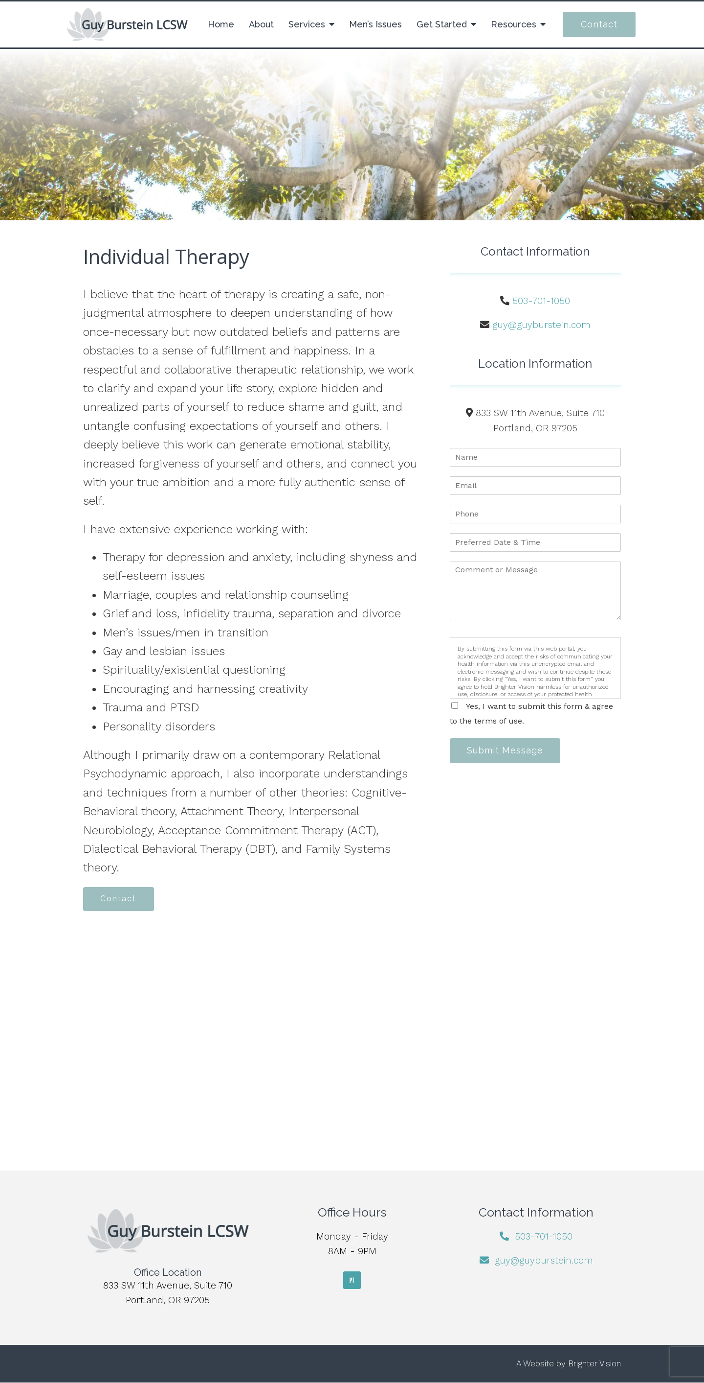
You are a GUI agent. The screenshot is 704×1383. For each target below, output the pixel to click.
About (261, 24)
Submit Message (506, 751)
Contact (599, 24)
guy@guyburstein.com (541, 324)
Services (306, 24)
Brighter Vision (594, 1364)
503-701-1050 (541, 300)
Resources (513, 24)
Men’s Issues (375, 24)
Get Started (442, 24)
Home (221, 24)
